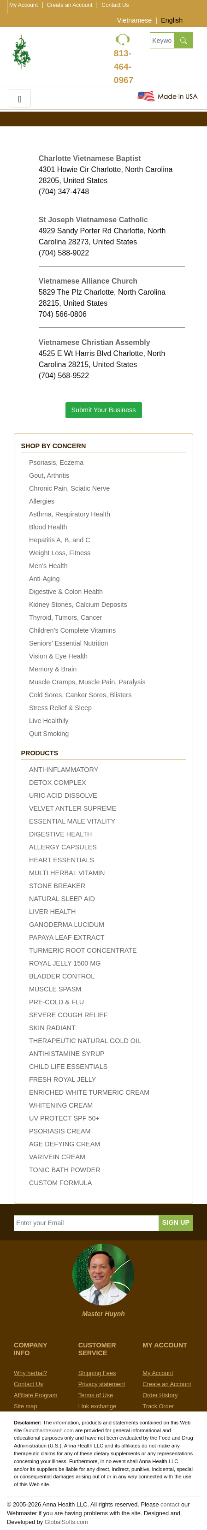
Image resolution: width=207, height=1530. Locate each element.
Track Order (158, 1406)
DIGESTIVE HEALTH (60, 834)
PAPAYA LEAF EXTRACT (67, 937)
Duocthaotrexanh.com (49, 1430)
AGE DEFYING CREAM (64, 1144)
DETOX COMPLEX (57, 782)
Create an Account (70, 5)
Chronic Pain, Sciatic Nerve (69, 488)
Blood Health (48, 527)
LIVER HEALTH (52, 911)
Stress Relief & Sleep (60, 708)
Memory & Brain (53, 669)
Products (39, 753)
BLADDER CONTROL (62, 976)
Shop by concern (53, 446)
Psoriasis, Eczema (56, 462)
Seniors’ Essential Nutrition (68, 643)
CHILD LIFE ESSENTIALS (68, 1066)
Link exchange (97, 1406)
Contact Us (115, 5)
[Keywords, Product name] (162, 40)
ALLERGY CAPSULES (63, 847)
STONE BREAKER (57, 886)
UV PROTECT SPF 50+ (64, 1118)
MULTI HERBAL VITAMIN (67, 873)
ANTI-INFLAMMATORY (63, 769)
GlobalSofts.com (66, 1521)
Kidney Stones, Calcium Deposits (78, 604)
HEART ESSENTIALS (61, 860)
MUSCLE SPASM (55, 989)
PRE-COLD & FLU (56, 1002)
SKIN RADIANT (52, 1028)
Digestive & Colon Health (66, 591)
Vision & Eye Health (58, 656)
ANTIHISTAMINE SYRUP (67, 1053)
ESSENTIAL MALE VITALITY (72, 821)
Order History (159, 1395)
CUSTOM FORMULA (60, 1182)
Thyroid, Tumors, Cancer (65, 617)
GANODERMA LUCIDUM (66, 924)
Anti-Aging (44, 578)
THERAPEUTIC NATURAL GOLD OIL (85, 1040)
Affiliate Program (35, 1395)
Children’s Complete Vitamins (72, 630)
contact (169, 1504)
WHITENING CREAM (61, 1105)
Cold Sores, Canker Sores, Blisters (80, 695)
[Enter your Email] (86, 1223)
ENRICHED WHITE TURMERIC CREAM (89, 1092)
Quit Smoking (49, 733)
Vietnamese (134, 20)
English (172, 20)
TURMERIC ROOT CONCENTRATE (83, 950)
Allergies (41, 501)
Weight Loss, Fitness (59, 553)
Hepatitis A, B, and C (59, 540)
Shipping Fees (97, 1373)
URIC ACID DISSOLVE (63, 795)
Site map (25, 1406)
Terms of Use (95, 1395)
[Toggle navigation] (20, 98)
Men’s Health (48, 565)
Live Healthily (49, 720)
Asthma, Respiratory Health (69, 514)
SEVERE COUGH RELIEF (68, 1015)
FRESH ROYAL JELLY (62, 1079)
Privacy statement (101, 1384)
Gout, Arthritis (49, 475)
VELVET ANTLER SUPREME (72, 808)
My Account (23, 5)
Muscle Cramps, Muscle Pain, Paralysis (87, 682)
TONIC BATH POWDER (65, 1170)
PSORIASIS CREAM (60, 1131)
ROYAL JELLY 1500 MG (65, 963)
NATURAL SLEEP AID (62, 898)
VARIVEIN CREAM (57, 1157)
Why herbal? (30, 1373)
